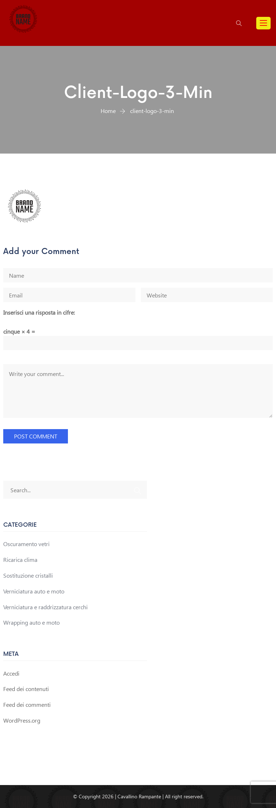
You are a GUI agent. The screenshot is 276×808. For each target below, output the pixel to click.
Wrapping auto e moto (31, 622)
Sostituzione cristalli (28, 575)
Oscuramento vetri (26, 544)
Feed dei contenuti (26, 688)
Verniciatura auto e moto (33, 591)
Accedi (11, 673)
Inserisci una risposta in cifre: (39, 312)
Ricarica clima (20, 559)
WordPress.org (21, 720)
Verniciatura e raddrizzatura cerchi (45, 607)
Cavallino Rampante (139, 796)
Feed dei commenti (27, 704)
